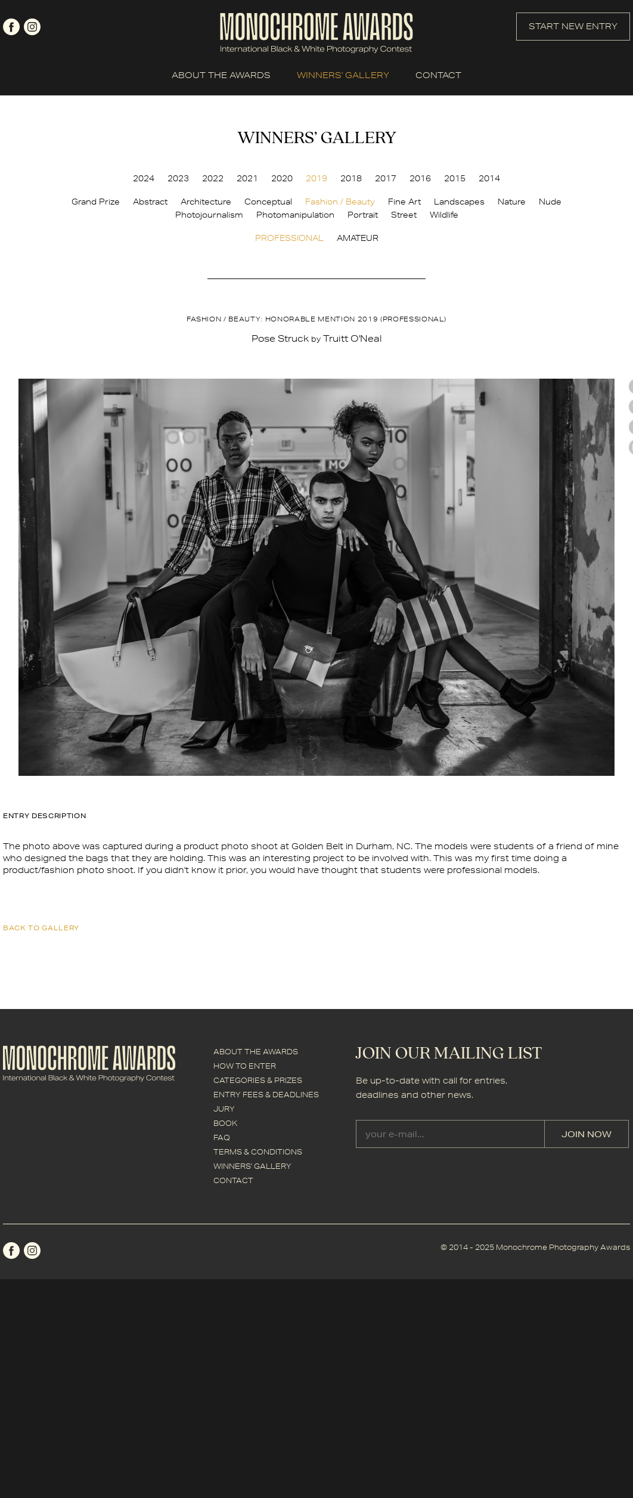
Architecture (206, 201)
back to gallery (41, 927)
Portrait (362, 214)
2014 (489, 178)
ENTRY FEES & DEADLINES (266, 1095)
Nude (550, 201)
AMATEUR (357, 238)
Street (404, 214)
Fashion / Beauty (340, 201)
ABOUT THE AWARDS (221, 75)
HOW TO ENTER (244, 1066)
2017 (385, 178)
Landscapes (459, 201)
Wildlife (444, 214)
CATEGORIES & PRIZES (257, 1080)
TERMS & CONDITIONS (257, 1152)
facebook (11, 26)
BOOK (225, 1123)
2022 (213, 178)
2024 (143, 178)
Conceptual (268, 201)
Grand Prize (96, 201)
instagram (32, 26)
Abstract (150, 201)
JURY (224, 1109)
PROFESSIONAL (289, 238)
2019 (316, 178)
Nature (512, 201)
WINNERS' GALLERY (343, 75)
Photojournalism (209, 214)
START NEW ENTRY (573, 26)
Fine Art (404, 201)
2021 (247, 178)
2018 (351, 178)
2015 (455, 178)
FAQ (221, 1137)
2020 (282, 178)
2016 (420, 178)
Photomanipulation (295, 214)
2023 (178, 178)
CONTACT (438, 75)
